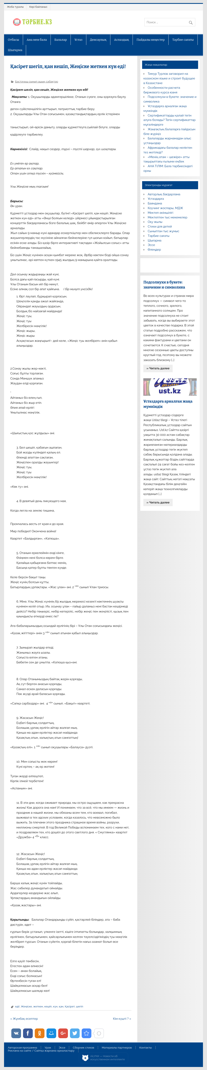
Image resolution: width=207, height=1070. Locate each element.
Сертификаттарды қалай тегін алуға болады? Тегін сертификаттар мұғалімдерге (169, 120)
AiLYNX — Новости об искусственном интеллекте (107, 1058)
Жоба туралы (15, 6)
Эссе (151, 245)
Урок (48, 1047)
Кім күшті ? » (122, 1019)
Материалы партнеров (117, 1047)
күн (55, 1006)
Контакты (145, 1047)
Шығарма (15, 50)
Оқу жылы (155, 222)
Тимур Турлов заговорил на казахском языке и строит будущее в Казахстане (169, 78)
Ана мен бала (37, 40)
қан (61, 1006)
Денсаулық (98, 40)
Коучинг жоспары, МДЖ (165, 208)
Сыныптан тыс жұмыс (163, 231)
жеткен (38, 1006)
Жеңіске (26, 1006)
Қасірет (70, 1006)
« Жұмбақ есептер (24, 1019)
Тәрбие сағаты (183, 40)
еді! (17, 1006)
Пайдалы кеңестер (151, 40)
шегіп (79, 1006)
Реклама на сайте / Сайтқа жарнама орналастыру (41, 1050)
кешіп (48, 1006)
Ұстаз (78, 40)
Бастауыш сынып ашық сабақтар (36, 81)
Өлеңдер (154, 249)
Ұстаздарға (156, 199)
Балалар (60, 40)
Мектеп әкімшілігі (160, 213)
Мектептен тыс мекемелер (167, 217)
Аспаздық (121, 40)
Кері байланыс (38, 6)
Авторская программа (22, 1047)
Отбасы (13, 40)
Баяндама (155, 203)
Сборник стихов (83, 1047)
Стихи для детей (160, 226)
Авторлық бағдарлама (164, 194)
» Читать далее (158, 368)
